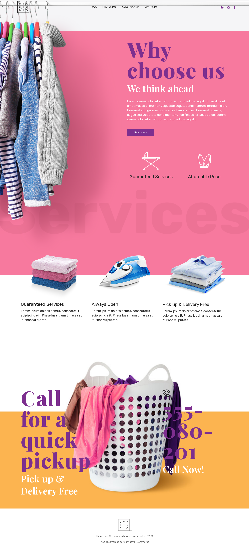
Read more (140, 132)
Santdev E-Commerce (136, 542)
